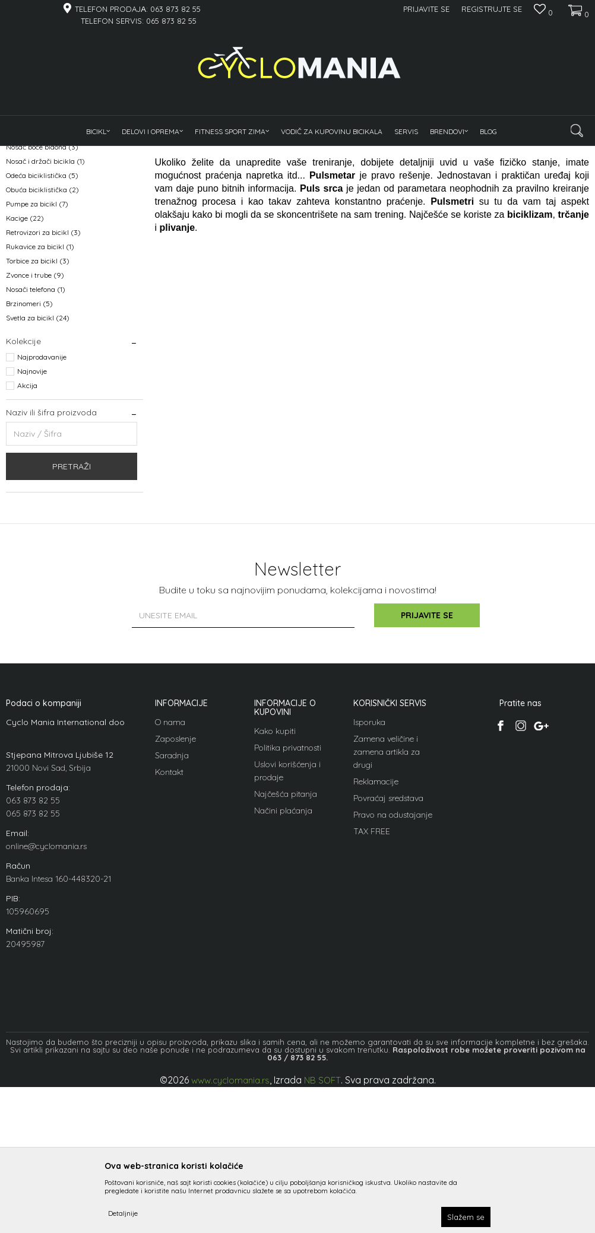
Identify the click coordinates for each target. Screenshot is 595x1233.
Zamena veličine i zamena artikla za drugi (386, 897)
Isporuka (369, 868)
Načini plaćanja (283, 956)
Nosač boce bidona (42, 292)
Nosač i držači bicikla (45, 307)
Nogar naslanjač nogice (50, 278)
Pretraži (71, 612)
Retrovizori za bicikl (43, 378)
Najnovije (32, 517)
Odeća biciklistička (42, 321)
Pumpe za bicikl (37, 349)
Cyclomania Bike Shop (41, 153)
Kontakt (169, 918)
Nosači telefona (35, 435)
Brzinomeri (29, 449)
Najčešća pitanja (285, 940)
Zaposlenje (175, 884)
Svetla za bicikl (37, 463)
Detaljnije (123, 1213)
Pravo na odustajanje (392, 960)
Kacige (25, 364)
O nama (170, 868)
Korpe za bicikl (37, 264)
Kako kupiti (275, 877)
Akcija (27, 531)
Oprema (138, 153)
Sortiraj (443, 173)
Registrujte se (491, 9)
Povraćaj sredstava (388, 944)
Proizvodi (101, 153)
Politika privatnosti (287, 893)
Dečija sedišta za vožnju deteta (62, 250)
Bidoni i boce (31, 221)
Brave (23, 235)
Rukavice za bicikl (40, 392)
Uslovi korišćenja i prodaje (287, 917)
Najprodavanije (42, 502)
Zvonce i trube (35, 421)
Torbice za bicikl (37, 406)
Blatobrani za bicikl (43, 207)
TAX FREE (371, 977)
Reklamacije (375, 927)
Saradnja (172, 901)
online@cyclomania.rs (46, 992)
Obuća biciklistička (42, 335)
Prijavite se (428, 761)
